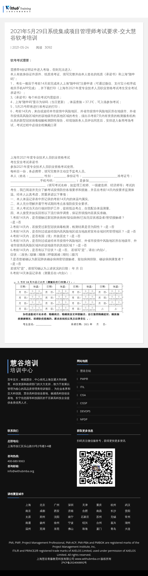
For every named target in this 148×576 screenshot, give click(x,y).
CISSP (82, 403)
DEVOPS (83, 411)
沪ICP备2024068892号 (74, 562)
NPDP (82, 419)
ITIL (81, 387)
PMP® (82, 379)
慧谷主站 (84, 371)
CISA (81, 395)
